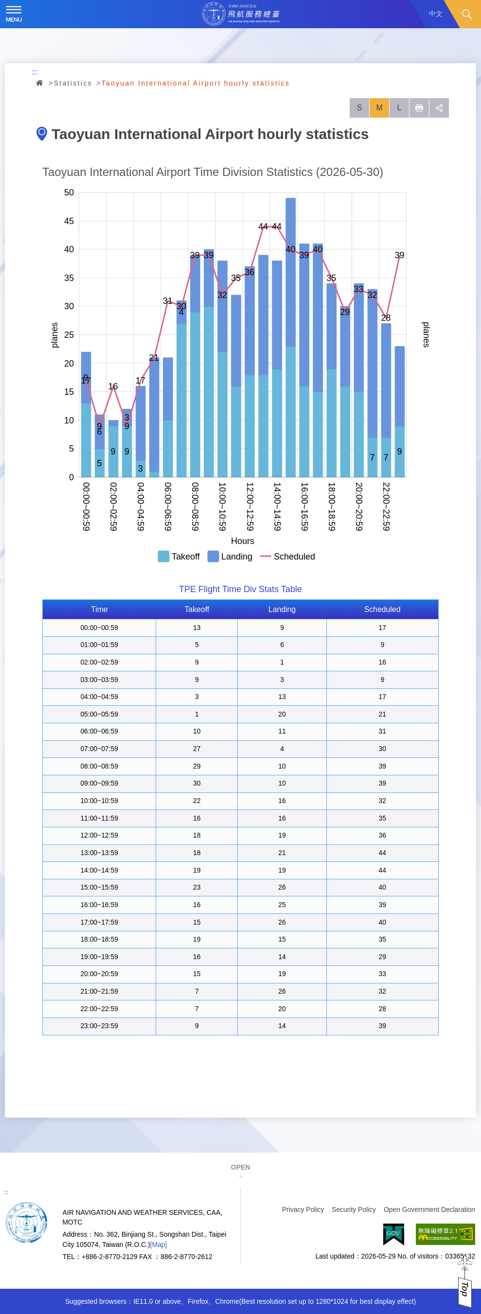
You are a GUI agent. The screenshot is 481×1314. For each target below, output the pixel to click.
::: (35, 72)
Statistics (73, 83)
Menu (14, 14)
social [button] (439, 108)
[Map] (158, 1244)
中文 (436, 14)
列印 (419, 108)
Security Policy (354, 1209)
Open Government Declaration (429, 1209)
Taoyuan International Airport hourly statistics (195, 83)
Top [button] (465, 1289)
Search (467, 14)
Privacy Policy (303, 1209)
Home (40, 83)
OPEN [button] (240, 1167)
